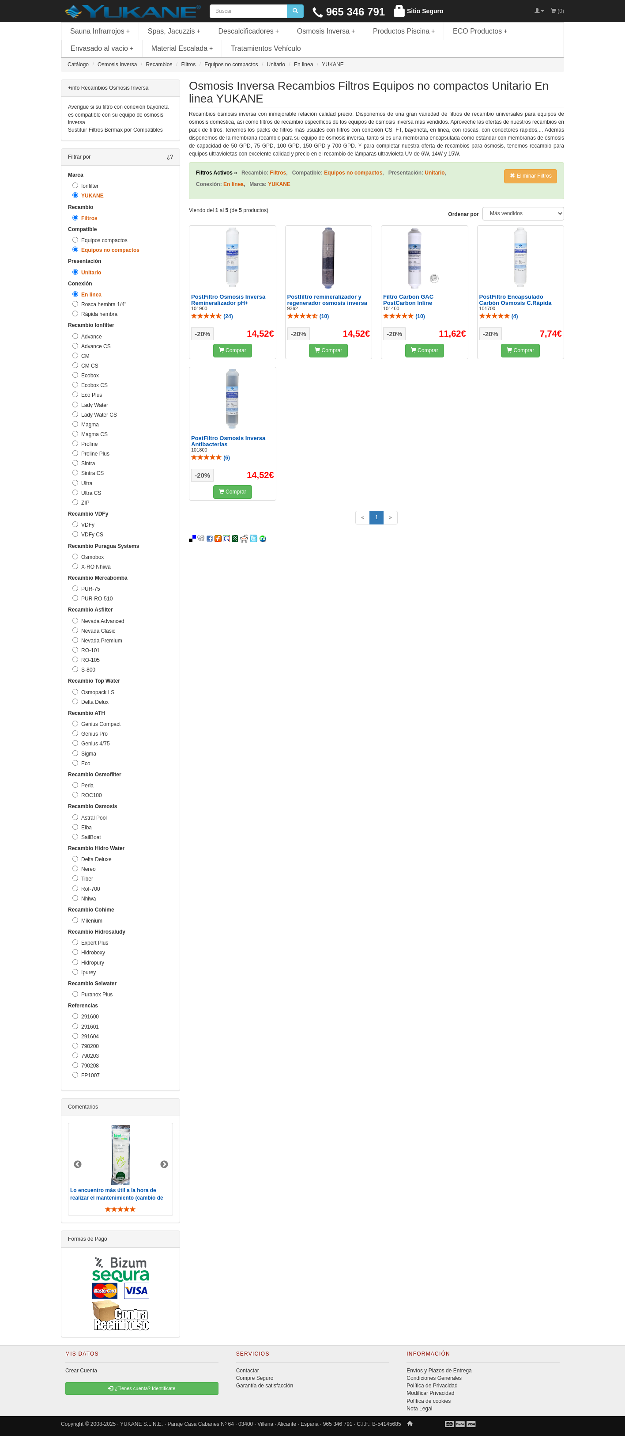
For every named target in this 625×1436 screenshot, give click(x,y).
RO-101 (86, 650)
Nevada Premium (97, 640)
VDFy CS (87, 534)
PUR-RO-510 (92, 598)
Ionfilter (85, 185)
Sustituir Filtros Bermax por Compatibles (115, 130)
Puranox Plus (92, 994)
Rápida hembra (94, 314)
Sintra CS (88, 473)
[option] (120, 1169)
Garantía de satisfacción (264, 1386)
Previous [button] (77, 1164)
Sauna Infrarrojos (100, 31)
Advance (87, 336)
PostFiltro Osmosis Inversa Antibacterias (228, 441)
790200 (85, 1046)
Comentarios (83, 1107)
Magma (85, 424)
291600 (85, 1016)
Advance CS (91, 346)
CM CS (85, 365)
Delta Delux (90, 702)
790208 (85, 1065)
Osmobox (88, 557)
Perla (83, 785)
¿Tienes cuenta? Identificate (141, 1388)
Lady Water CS (94, 414)
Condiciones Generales (434, 1378)
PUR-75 (86, 588)
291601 (85, 1026)
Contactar (247, 1371)
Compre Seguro (255, 1378)
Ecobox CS (90, 385)
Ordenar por (463, 214)
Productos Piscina (404, 31)
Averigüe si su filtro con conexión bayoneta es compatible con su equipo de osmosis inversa (118, 114)
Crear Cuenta (81, 1371)
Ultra (82, 483)
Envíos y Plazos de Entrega (439, 1371)
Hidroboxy (88, 952)
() (212, 316)
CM (81, 356)
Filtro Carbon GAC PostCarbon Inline (408, 299)
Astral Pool (89, 817)
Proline (85, 444)
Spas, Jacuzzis (174, 31)
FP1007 (86, 1075)
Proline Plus (90, 453)
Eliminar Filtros (531, 176)
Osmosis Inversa (326, 31)
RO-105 (86, 660)
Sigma (84, 753)
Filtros (85, 218)
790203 (85, 1055)
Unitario (86, 272)
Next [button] (164, 1164)
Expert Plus (90, 942)
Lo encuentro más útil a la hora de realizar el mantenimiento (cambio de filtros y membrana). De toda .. (116, 1197)
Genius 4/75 (91, 743)
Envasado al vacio (102, 48)
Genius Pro (90, 733)
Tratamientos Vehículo (266, 48)
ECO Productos (480, 31)
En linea (87, 294)
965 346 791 (348, 12)
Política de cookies (429, 1401)
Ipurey (84, 972)
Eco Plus (87, 394)
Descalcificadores (248, 31)
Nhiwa (84, 898)
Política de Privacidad (432, 1386)
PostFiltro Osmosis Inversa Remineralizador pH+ (228, 299)
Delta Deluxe (92, 859)
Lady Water (90, 405)
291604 (85, 1036)
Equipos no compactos (105, 250)
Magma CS (90, 434)
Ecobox (85, 375)
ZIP (81, 502)
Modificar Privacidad (430, 1393)
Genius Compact (96, 724)
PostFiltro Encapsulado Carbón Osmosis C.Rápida (515, 299)
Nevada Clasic (93, 630)
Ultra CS (86, 493)
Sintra (83, 463)
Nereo (84, 869)
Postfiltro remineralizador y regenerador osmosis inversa (327, 299)
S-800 (83, 669)
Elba (82, 827)
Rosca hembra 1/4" (99, 304)
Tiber (82, 878)
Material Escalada (182, 48)
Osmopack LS (93, 692)
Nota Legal (419, 1409)
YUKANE (88, 195)
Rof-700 (86, 888)
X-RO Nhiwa (91, 566)
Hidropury (88, 962)
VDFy (83, 524)
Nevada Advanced (98, 621)
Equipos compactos (100, 240)
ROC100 (87, 795)
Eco (81, 763)
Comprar (232, 350)
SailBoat (86, 837)
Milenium (87, 920)
